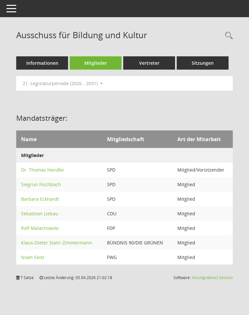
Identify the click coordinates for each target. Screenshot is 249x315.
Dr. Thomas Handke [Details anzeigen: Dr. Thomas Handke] (42, 170)
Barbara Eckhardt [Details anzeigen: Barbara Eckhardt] (40, 199)
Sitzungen (203, 63)
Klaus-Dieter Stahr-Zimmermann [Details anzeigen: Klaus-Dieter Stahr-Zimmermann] (56, 243)
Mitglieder (95, 63)
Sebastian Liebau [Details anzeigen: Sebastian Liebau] (39, 213)
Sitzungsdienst (212, 277)
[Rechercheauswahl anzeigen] (227, 35)
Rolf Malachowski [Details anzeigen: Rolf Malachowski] (40, 228)
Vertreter (149, 63)
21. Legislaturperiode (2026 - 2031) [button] (63, 83)
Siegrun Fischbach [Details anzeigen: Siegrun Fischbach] (41, 184)
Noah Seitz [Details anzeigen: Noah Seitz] (32, 257)
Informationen (42, 63)
